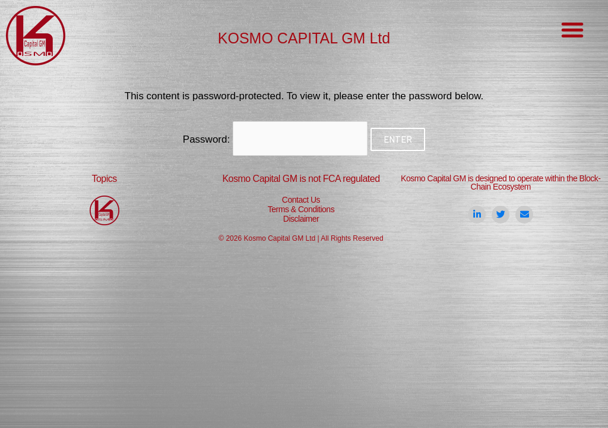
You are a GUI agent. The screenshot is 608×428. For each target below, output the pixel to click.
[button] (572, 30)
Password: (275, 139)
